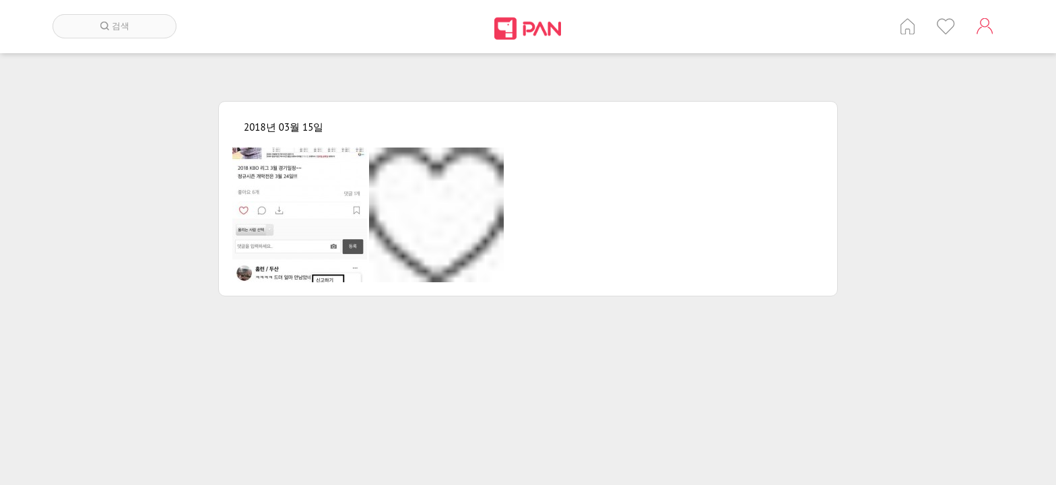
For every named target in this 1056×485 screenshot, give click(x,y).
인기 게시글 (946, 26)
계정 (985, 26)
